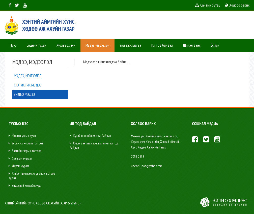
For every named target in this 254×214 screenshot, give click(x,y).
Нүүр (13, 45)
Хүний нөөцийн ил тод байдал (90, 135)
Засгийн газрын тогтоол (25, 150)
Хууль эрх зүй (66, 45)
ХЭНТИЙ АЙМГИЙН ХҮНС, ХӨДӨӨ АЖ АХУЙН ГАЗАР (48, 25)
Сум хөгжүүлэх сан (23, 57)
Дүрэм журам (19, 166)
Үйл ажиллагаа (130, 45)
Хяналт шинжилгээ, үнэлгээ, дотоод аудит (32, 175)
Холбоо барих (237, 5)
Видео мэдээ (24, 94)
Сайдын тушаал (20, 158)
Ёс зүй (215, 45)
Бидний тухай (36, 45)
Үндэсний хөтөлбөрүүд (25, 185)
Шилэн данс (192, 45)
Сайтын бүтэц (207, 5)
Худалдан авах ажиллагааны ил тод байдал (94, 145)
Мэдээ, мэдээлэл (97, 45)
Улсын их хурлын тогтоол (26, 143)
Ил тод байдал (162, 45)
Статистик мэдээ (28, 85)
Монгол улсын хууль (22, 135)
